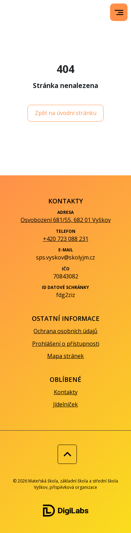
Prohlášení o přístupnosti (65, 344)
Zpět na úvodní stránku (65, 113)
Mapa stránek (65, 356)
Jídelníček (65, 404)
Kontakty (66, 392)
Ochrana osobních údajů (65, 331)
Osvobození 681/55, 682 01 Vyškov (66, 220)
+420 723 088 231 (65, 239)
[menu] (118, 12)
